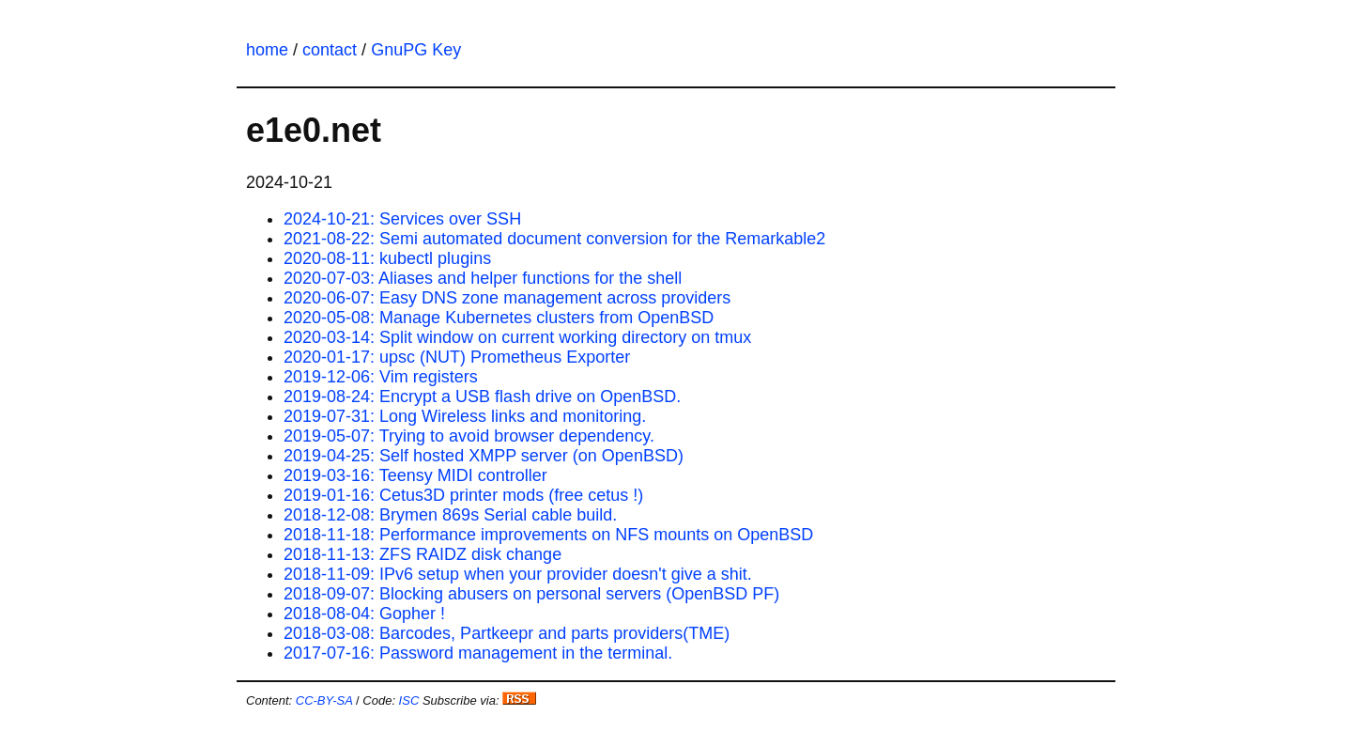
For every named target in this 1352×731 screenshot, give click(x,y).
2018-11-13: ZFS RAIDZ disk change (422, 554)
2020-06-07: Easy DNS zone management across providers (507, 297)
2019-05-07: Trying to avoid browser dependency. (469, 436)
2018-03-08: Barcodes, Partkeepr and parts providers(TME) (507, 633)
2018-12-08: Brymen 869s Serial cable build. (450, 514)
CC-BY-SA (324, 700)
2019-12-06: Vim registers (381, 376)
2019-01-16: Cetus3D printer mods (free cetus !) (463, 495)
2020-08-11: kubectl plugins (387, 258)
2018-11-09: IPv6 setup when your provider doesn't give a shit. (518, 574)
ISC (409, 700)
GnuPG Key (416, 49)
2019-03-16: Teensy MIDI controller (415, 475)
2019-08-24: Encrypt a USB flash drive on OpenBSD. (482, 396)
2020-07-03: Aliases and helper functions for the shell (483, 278)
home (267, 49)
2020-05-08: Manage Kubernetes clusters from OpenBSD (499, 317)
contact (329, 49)
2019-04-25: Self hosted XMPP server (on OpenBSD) (484, 455)
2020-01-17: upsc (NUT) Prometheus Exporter (457, 357)
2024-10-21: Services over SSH (402, 219)
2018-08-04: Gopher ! (364, 613)
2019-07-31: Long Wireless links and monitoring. (465, 416)
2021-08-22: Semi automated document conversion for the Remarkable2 (554, 238)
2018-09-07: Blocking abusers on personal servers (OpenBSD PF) (531, 593)
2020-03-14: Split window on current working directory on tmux (517, 337)
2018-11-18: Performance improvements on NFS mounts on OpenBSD (548, 534)
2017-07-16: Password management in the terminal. (478, 653)
